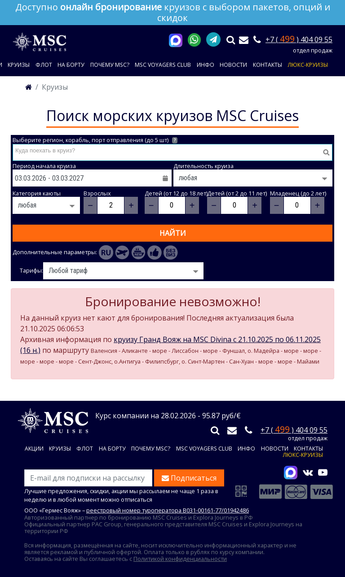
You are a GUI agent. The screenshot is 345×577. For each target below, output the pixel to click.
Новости (233, 65)
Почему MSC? (109, 65)
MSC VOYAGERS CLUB (163, 65)
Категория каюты (37, 193)
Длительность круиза (203, 166)
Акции (34, 449)
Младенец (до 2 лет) (298, 193)
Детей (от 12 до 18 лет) (176, 193)
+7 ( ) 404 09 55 (298, 39)
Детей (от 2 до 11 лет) (237, 193)
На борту (71, 65)
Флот (43, 65)
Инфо (205, 65)
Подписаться (189, 478)
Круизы (19, 65)
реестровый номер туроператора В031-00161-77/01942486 (167, 510)
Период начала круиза (44, 166)
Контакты (267, 65)
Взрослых (97, 193)
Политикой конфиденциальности (180, 559)
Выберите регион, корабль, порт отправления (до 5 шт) (95, 140)
